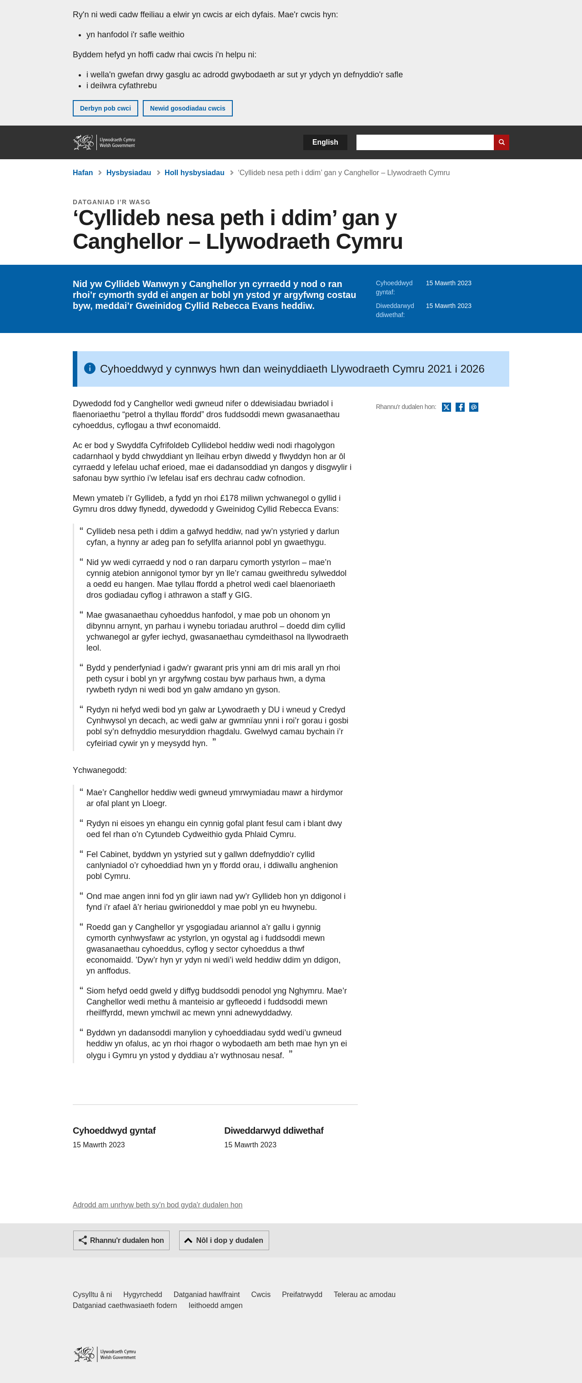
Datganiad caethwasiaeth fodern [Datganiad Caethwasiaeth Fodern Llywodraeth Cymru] (125, 1305)
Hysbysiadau (128, 173)
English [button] (325, 142)
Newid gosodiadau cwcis (188, 108)
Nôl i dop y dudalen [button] (229, 1240)
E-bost (473, 408)
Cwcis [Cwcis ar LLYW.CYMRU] (261, 1294)
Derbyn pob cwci (105, 108)
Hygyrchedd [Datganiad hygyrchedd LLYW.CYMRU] (142, 1294)
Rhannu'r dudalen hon (127, 1240)
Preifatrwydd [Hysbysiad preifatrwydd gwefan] (302, 1294)
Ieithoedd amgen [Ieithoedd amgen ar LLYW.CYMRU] (216, 1305)
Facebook (460, 408)
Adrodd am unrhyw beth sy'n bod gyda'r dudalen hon (157, 1205)
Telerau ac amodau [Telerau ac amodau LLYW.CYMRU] (365, 1294)
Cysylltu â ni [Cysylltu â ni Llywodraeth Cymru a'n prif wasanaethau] (92, 1294)
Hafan (83, 173)
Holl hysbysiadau (195, 173)
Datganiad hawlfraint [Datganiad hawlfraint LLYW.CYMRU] (207, 1294)
